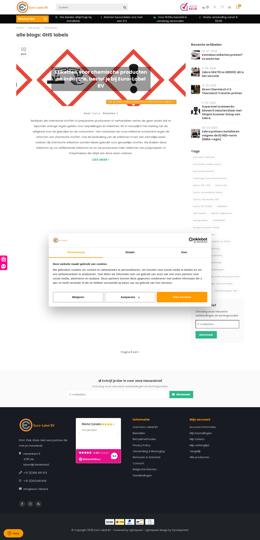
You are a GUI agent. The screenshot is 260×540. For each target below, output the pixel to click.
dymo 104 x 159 (202, 185)
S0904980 (219, 220)
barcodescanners (203, 171)
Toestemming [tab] (76, 252)
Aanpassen (130, 297)
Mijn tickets (197, 439)
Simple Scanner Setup (206, 227)
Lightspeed (135, 530)
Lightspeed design (156, 530)
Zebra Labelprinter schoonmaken (213, 283)
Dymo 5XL (221, 185)
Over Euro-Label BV (145, 427)
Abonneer (206, 335)
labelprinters (200, 220)
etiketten (222, 206)
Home (19, 27)
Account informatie (203, 427)
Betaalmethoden (144, 439)
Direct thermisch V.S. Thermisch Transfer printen (222, 91)
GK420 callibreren (221, 213)
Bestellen (139, 433)
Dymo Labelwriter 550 (206, 199)
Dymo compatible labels (207, 192)
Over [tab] (184, 252)
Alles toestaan (182, 297)
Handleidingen (142, 475)
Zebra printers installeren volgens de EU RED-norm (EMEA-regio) (220, 135)
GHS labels (199, 213)
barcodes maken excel (207, 164)
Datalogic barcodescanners (210, 178)
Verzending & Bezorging (149, 451)
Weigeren (78, 297)
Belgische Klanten (145, 469)
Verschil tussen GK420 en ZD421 (211, 241)
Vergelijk (195, 451)
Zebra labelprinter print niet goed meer (216, 276)
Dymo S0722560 (202, 206)
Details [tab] (130, 252)
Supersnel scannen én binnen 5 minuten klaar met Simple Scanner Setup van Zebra (222, 112)
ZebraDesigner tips (226, 290)
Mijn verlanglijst (199, 445)
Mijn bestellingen (201, 433)
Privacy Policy (141, 445)
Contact (138, 463)
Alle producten (199, 457)
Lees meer (101, 160)
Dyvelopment (180, 530)
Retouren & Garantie (147, 457)
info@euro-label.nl (35, 489)
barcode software (204, 157)
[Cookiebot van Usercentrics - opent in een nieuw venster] (191, 240)
